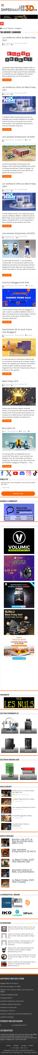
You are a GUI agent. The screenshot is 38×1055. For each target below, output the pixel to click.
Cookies (30, 1045)
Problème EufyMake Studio (9, 995)
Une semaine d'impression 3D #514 (24, 850)
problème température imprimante (12, 1001)
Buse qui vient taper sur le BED (10, 986)
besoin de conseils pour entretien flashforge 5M (15, 1014)
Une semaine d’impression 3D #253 (18, 233)
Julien (5, 431)
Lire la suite (6, 80)
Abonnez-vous (18, 493)
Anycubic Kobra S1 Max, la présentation (23, 870)
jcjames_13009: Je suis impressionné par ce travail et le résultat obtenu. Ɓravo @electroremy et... (22, 963)
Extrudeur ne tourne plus (8, 1007)
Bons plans (7, 44)
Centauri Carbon (10, 751)
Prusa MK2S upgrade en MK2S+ (22, 816)
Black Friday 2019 (10, 381)
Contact (8, 1045)
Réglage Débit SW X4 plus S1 (9, 983)
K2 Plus (28, 731)
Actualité (29, 140)
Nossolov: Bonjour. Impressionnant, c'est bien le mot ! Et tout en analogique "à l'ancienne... (21, 942)
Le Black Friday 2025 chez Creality (23, 799)
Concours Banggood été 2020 (15, 282)
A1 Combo (9, 731)
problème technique (7, 1017)
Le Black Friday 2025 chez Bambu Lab (23, 860)
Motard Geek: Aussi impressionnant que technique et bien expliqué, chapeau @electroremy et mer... (21, 949)
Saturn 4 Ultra (28, 751)
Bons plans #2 (8, 428)
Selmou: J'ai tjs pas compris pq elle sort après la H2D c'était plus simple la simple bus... (21, 935)
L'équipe (16, 1045)
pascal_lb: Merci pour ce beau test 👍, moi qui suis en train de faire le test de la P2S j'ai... (21, 929)
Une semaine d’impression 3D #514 (23, 807)
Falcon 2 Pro (28, 778)
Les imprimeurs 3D (9, 43)
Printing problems (6, 998)
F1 (9, 778)
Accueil (3, 28)
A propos (24, 1045)
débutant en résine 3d (7, 1010)
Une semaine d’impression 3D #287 (18, 137)
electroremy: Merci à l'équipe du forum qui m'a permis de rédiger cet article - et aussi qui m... (22, 956)
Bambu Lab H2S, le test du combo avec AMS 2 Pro (22, 841)
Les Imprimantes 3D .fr (19, 1025)
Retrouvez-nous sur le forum (13, 979)
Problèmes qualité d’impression (10, 1004)
